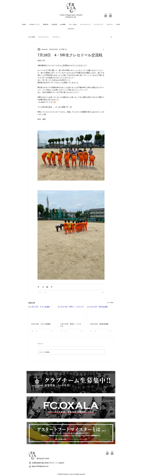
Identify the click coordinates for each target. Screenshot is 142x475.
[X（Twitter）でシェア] (43, 287)
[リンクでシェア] (52, 287)
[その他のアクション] (103, 49)
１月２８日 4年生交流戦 (98, 324)
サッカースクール (43, 37)
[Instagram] (105, 16)
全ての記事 (31, 37)
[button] (111, 37)
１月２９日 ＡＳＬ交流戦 (40, 324)
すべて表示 (110, 302)
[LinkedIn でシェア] (47, 287)
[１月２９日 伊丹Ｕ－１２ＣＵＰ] (71, 313)
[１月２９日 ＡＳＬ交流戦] (42, 313)
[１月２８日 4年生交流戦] (100, 313)
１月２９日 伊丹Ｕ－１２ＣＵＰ (70, 325)
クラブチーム (56, 37)
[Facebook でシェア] (38, 287)
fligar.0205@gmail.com (40, 466)
